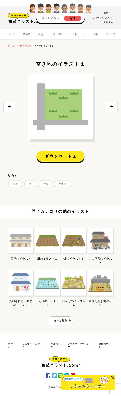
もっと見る (60, 320)
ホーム (11, 46)
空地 (45, 183)
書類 (40, 34)
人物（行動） (58, 34)
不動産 (109, 34)
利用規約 (108, 22)
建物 (96, 34)
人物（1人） (79, 34)
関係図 (26, 34)
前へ (9, 106)
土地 (29, 46)
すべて (11, 34)
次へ (111, 106)
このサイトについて (102, 17)
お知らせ (108, 13)
